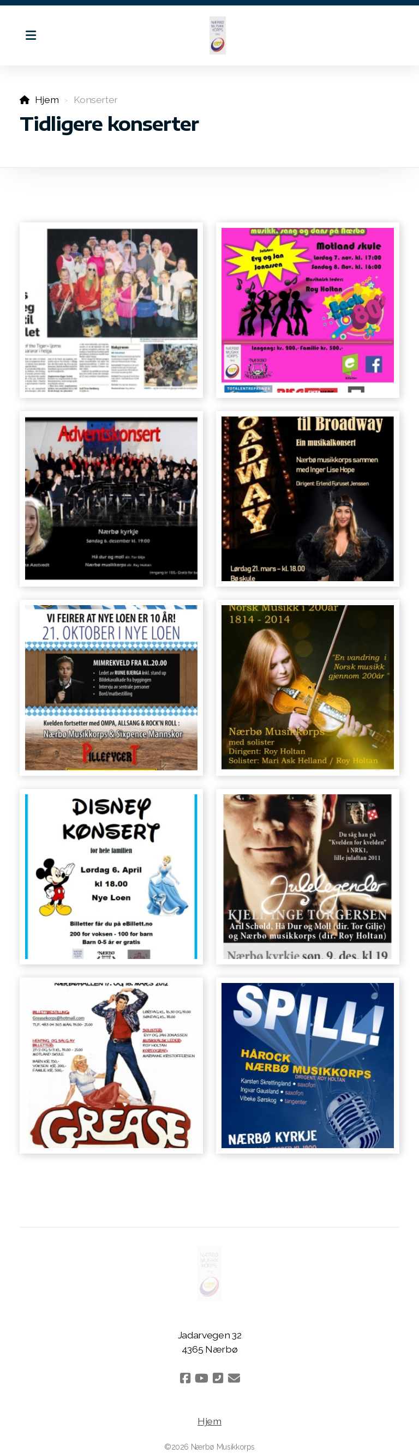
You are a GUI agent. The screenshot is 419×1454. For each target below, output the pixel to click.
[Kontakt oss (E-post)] (234, 1378)
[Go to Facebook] (185, 1378)
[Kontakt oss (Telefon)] (218, 1378)
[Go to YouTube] (201, 1378)
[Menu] (30, 35)
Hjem (47, 99)
